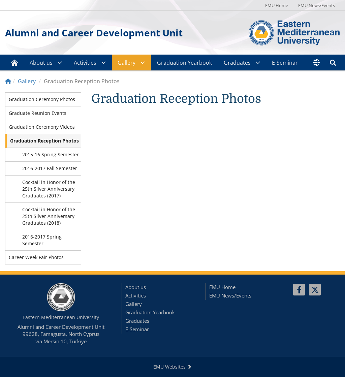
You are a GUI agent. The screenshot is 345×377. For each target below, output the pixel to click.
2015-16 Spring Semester (50, 154)
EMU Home (276, 5)
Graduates (237, 62)
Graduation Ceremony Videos (42, 127)
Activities (85, 62)
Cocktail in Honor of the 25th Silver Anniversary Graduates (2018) (48, 216)
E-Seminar (285, 62)
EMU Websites (172, 367)
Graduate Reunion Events (37, 113)
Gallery (126, 62)
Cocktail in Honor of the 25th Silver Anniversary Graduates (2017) (48, 189)
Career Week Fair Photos (36, 257)
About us (41, 62)
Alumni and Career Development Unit (94, 32)
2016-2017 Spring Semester (42, 240)
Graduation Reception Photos (44, 140)
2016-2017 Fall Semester (49, 168)
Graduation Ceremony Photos (42, 99)
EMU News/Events (316, 5)
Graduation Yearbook (184, 62)
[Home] (8, 81)
